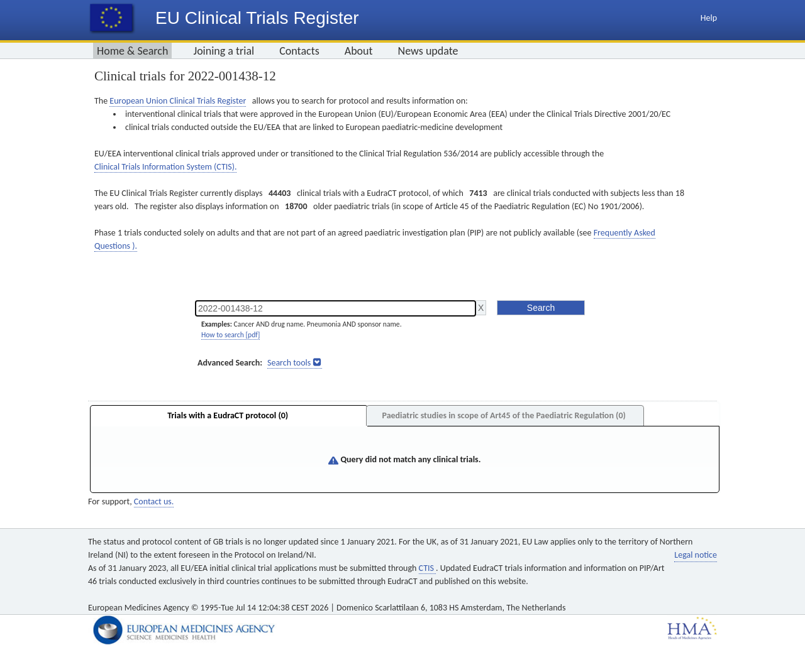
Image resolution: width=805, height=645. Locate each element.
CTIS (427, 568)
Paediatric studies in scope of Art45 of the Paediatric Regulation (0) (503, 415)
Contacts (299, 51)
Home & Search (132, 51)
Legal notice (695, 555)
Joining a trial (223, 51)
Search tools (289, 362)
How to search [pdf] (230, 334)
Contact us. (154, 501)
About (359, 51)
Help (709, 18)
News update (428, 51)
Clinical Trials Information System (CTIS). (165, 166)
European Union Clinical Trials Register (177, 100)
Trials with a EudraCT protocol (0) (227, 415)
